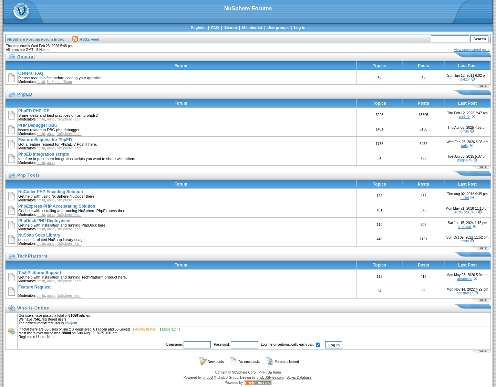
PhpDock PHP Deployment (44, 220)
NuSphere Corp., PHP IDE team (256, 372)
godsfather (464, 293)
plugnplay (464, 160)
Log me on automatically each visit (291, 344)
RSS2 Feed (85, 39)
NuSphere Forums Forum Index (35, 39)
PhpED (24, 94)
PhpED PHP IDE (33, 110)
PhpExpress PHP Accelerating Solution (56, 206)
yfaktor (464, 79)
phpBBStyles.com (270, 377)
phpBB (208, 377)
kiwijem (71, 323)
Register (198, 27)
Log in (299, 27)
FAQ (215, 27)
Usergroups (278, 27)
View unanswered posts (472, 50)
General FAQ (30, 73)
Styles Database (299, 377)
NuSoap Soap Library (39, 235)
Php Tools (28, 175)
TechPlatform (32, 256)
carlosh (464, 117)
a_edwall (464, 227)
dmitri (41, 82)
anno (50, 119)
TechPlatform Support (39, 272)
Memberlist (252, 27)
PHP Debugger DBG (38, 125)
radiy (464, 146)
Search (230, 27)
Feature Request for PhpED (45, 139)
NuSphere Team (59, 82)
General (26, 56)
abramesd (464, 279)
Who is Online (33, 308)
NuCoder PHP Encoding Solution (50, 191)
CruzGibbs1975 (464, 212)
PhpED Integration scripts (43, 154)
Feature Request (34, 287)
